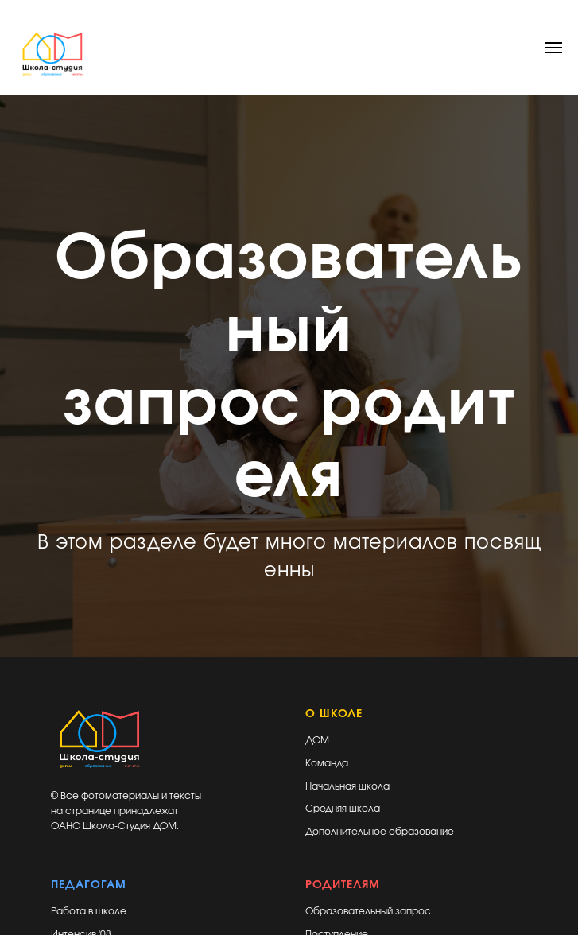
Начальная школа (347, 786)
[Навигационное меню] (553, 47)
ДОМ (317, 740)
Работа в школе (88, 911)
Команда (326, 763)
